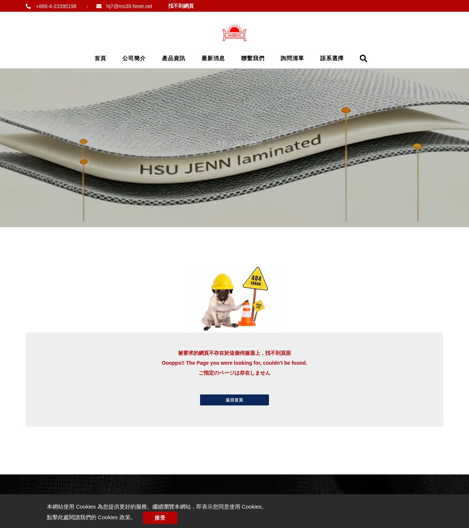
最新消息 (213, 58)
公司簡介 (134, 58)
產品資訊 (173, 58)
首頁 (100, 58)
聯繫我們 (253, 58)
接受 (160, 518)
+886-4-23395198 (55, 6)
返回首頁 (234, 400)
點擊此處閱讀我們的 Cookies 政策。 (91, 517)
